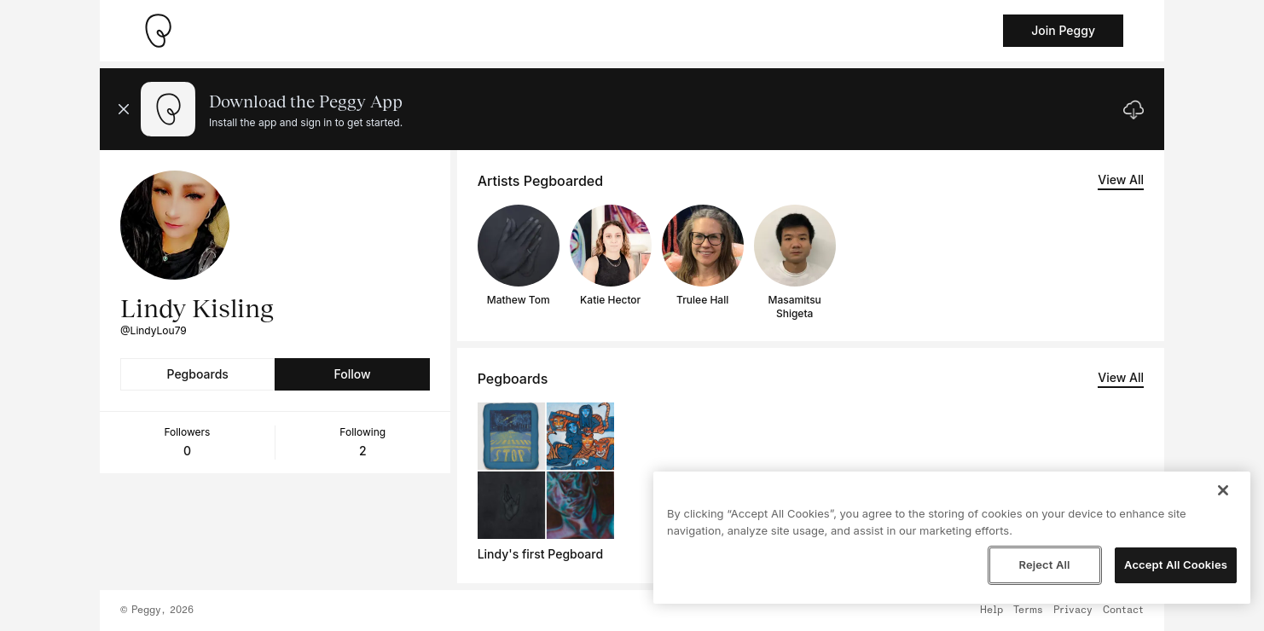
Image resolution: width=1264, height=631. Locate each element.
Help (991, 610)
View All (1121, 179)
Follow (351, 374)
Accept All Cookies (1175, 564)
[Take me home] (158, 31)
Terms (1028, 610)
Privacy (1073, 610)
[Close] (1223, 490)
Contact (1123, 610)
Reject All (1044, 564)
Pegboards (198, 374)
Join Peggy (1063, 30)
